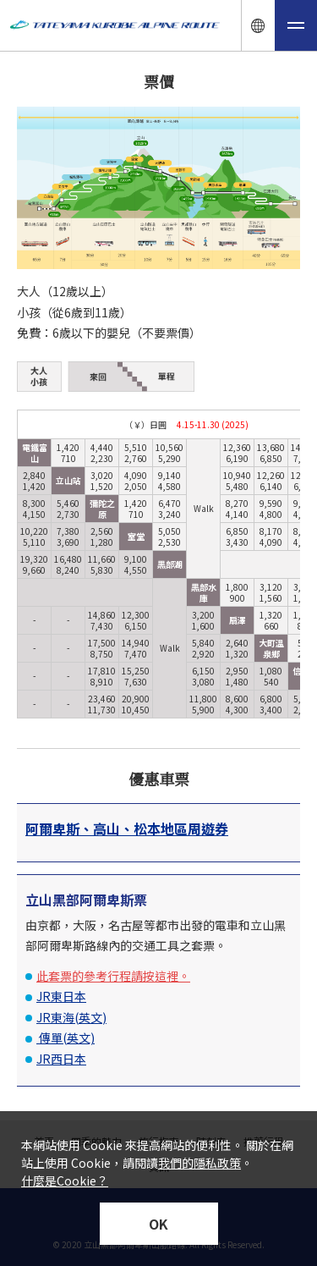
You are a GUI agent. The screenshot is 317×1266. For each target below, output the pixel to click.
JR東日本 (61, 996)
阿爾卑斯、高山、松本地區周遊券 (126, 828)
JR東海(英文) (71, 1017)
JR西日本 (61, 1058)
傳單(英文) (65, 1037)
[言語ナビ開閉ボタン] (258, 25)
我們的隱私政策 (199, 1162)
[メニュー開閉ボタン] (296, 25)
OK (158, 1224)
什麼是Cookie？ (64, 1180)
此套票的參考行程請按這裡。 (113, 975)
